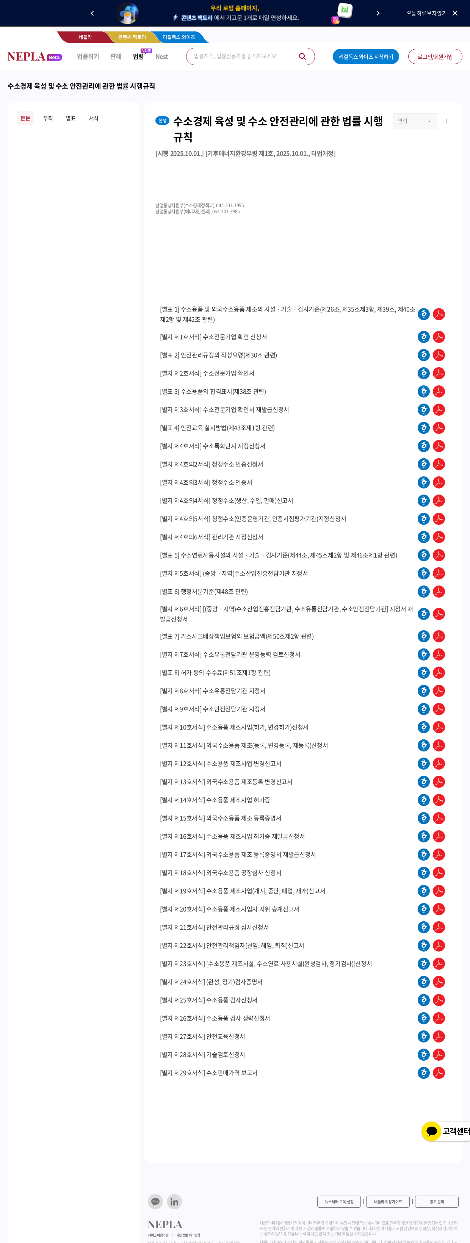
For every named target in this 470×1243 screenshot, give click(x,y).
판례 (115, 56)
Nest (161, 56)
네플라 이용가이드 (388, 1201)
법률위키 (88, 56)
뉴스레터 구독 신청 (339, 1201)
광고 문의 (437, 1201)
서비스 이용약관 (158, 1235)
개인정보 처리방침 (188, 1235)
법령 (138, 56)
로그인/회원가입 (435, 56)
